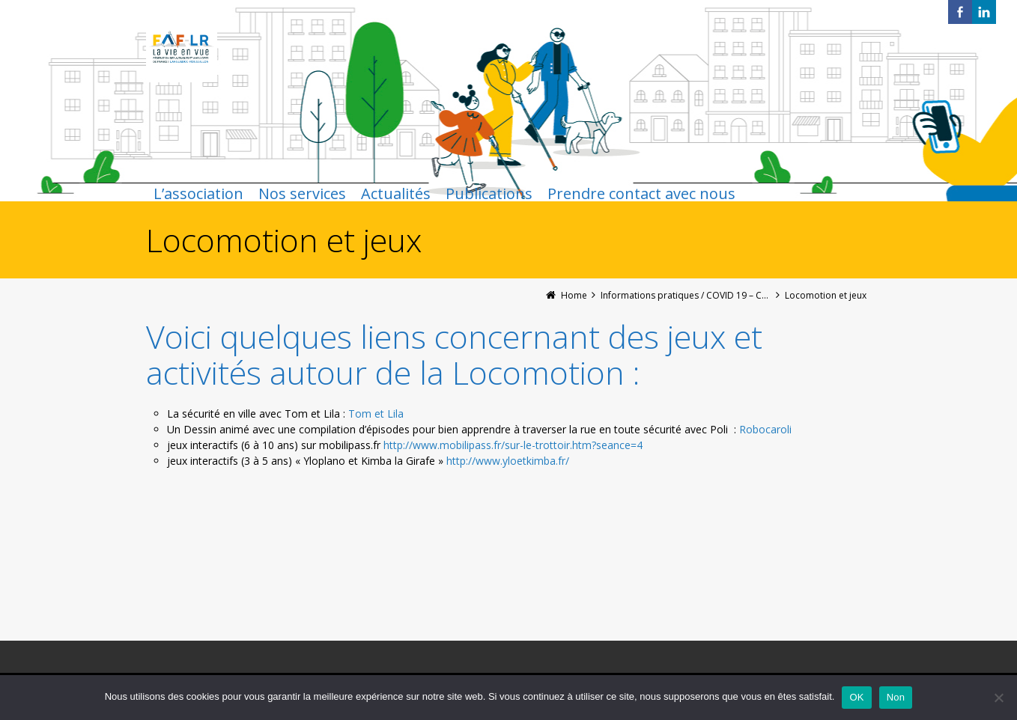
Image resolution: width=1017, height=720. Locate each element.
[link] (513, 445)
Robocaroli (765, 429)
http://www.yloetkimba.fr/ (507, 461)
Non (896, 697)
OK (856, 697)
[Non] (998, 697)
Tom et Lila (376, 413)
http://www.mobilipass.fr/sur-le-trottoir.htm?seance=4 (513, 445)
